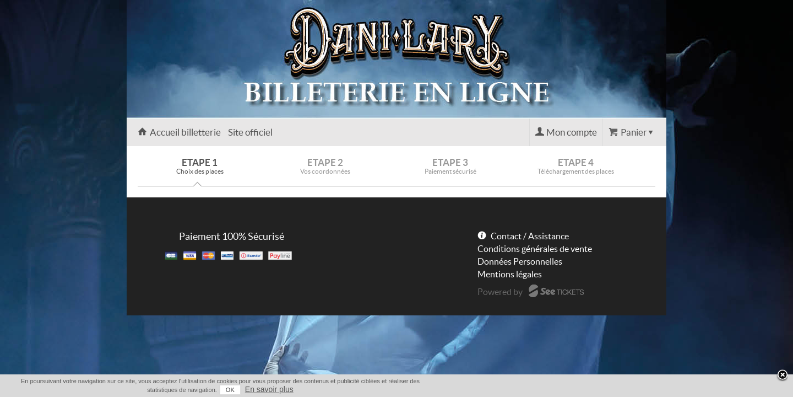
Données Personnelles (519, 261)
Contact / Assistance (530, 236)
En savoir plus (645, 389)
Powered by (500, 292)
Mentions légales (509, 274)
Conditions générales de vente (534, 249)
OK (606, 390)
